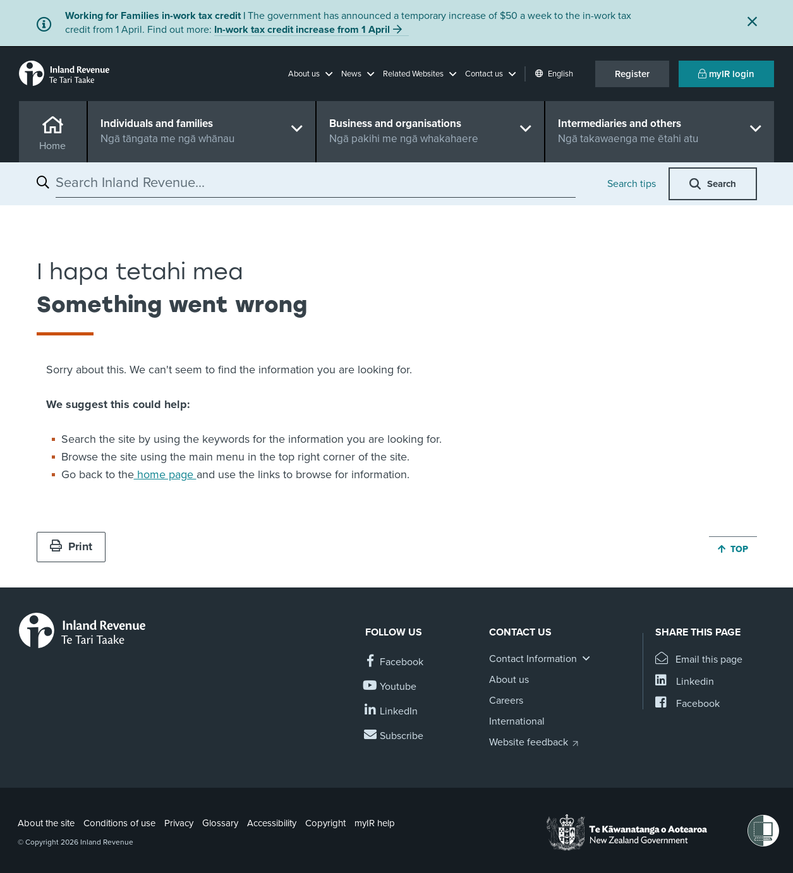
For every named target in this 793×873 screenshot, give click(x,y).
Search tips (631, 184)
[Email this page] (699, 660)
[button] (310, 74)
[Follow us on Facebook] (394, 662)
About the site (46, 823)
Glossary (220, 823)
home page (165, 474)
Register (632, 74)
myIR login (726, 74)
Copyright (325, 823)
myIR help (374, 823)
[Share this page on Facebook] (687, 704)
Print (71, 546)
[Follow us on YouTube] (390, 687)
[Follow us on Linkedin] (391, 711)
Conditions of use (119, 823)
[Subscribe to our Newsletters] (394, 736)
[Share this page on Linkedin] (684, 682)
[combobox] (316, 182)
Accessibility (271, 823)
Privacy (178, 823)
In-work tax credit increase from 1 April (302, 29)
